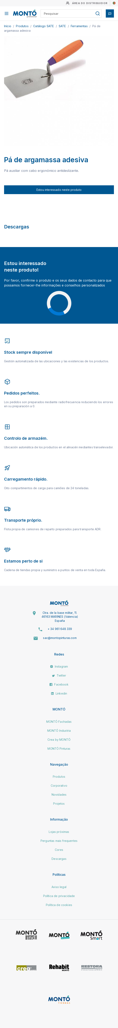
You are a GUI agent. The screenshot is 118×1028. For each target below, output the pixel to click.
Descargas (59, 858)
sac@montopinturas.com (59, 638)
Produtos (22, 26)
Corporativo (59, 785)
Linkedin (59, 693)
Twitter (59, 675)
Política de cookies (59, 905)
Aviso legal (59, 887)
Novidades (59, 794)
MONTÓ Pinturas (58, 748)
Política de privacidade (59, 896)
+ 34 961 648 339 (60, 629)
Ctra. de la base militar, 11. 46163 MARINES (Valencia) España (60, 616)
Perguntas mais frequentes (59, 840)
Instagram (59, 666)
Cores (59, 849)
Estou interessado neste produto (59, 189)
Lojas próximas (59, 831)
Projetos (59, 803)
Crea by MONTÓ (59, 739)
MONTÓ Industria (59, 730)
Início (8, 26)
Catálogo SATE (44, 26)
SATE (63, 26)
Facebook (59, 684)
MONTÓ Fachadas (59, 721)
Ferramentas (79, 26)
